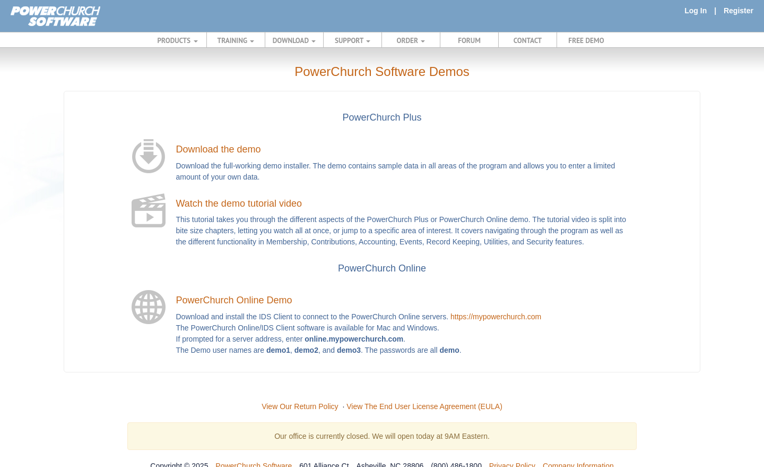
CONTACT (528, 40)
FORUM (469, 40)
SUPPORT (352, 40)
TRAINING (236, 40)
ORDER (411, 40)
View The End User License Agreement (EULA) (424, 406)
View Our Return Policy (300, 406)
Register (738, 10)
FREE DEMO (586, 40)
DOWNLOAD (294, 40)
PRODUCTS (178, 40)
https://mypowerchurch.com (495, 316)
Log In (695, 10)
